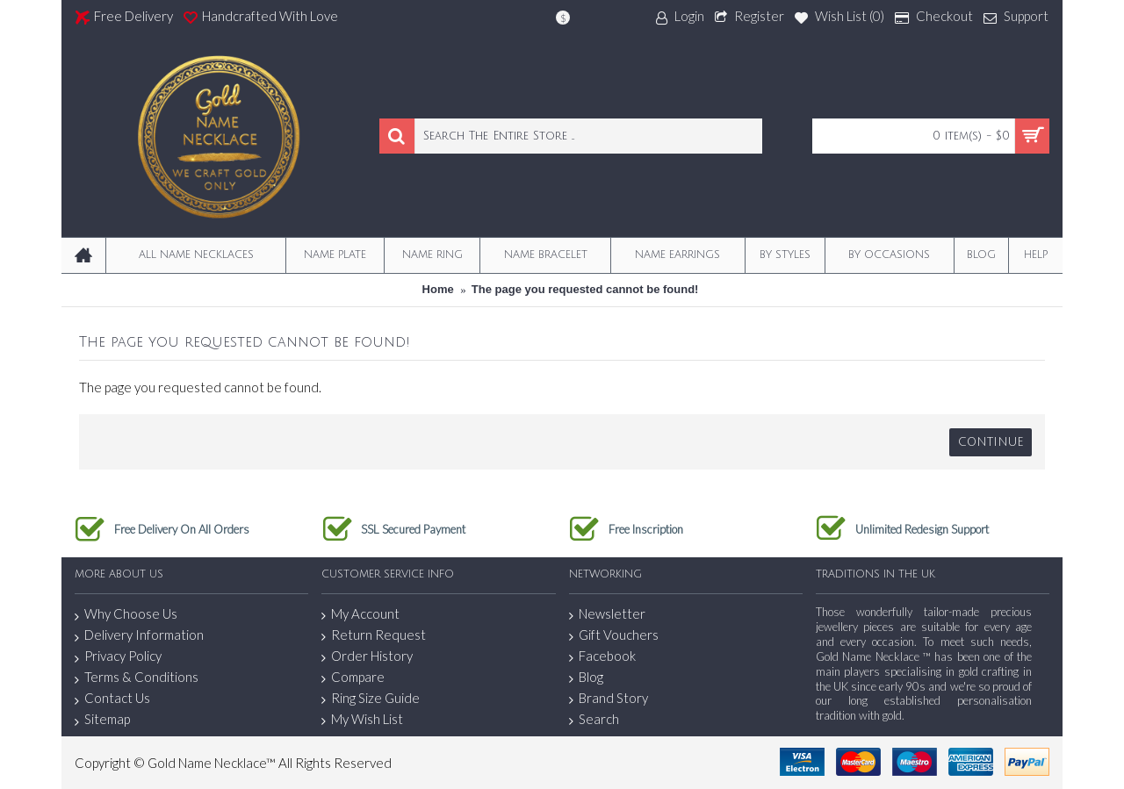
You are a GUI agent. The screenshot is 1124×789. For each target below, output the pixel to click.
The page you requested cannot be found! (585, 289)
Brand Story (608, 698)
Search (594, 719)
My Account (360, 614)
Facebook (602, 656)
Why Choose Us (126, 614)
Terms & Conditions (136, 677)
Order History (367, 656)
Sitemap (102, 719)
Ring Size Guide (370, 698)
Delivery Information (139, 635)
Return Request (373, 635)
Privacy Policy (118, 656)
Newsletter (607, 614)
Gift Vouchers (614, 635)
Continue (990, 442)
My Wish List (362, 719)
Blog (586, 677)
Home (438, 289)
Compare (353, 677)
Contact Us (112, 698)
